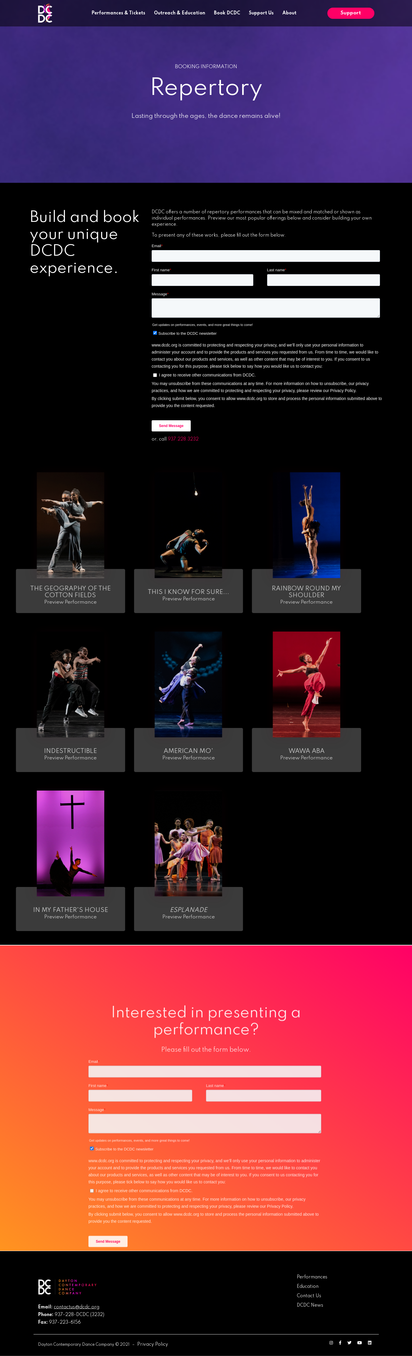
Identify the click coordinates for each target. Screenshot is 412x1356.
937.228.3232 (183, 439)
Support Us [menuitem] (261, 13)
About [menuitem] (289, 13)
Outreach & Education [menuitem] (179, 13)
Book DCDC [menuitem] (227, 13)
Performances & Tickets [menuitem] (118, 13)
